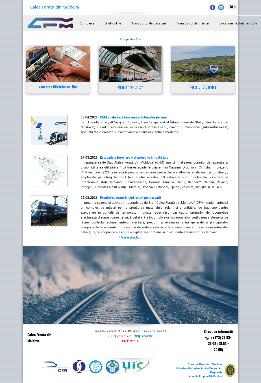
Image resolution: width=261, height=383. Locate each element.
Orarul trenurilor (130, 88)
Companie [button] (87, 23)
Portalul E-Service (203, 88)
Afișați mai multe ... (130, 237)
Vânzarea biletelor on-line (58, 87)
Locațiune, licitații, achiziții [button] (238, 23)
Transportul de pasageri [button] (148, 23)
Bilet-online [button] (113, 23)
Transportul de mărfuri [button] (192, 23)
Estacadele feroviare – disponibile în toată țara (134, 157)
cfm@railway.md (142, 336)
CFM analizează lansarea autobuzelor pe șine (133, 117)
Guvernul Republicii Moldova (205, 364)
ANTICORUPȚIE (130, 341)
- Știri (130, 39)
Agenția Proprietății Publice (205, 376)
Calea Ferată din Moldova (54, 7)
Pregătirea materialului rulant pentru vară (130, 198)
